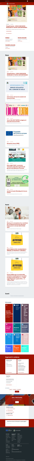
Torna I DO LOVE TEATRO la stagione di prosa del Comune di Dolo (16, 120)
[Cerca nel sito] (28, 3)
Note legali (18, 442)
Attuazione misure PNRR (13, 143)
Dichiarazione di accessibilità (19, 439)
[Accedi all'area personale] (28, 1)
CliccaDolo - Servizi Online (8, 438)
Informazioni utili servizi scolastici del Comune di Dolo (16, 97)
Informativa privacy (19, 437)
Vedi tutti (17, 391)
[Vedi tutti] (9, 33)
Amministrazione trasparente (14, 437)
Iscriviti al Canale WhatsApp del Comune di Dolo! (17, 191)
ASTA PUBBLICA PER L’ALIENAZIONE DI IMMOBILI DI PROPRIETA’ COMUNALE (16, 249)
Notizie (8, 71)
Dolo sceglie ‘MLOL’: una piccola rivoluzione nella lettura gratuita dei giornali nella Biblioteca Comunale (16, 166)
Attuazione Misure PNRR (14, 440)
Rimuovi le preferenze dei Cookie (9, 458)
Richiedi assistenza (19, 435)
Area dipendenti (8, 442)
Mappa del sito (7, 456)
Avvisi (7, 221)
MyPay (7, 439)
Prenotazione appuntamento (7, 436)
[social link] (18, 446)
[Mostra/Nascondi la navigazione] (0, 3)
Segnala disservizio (19, 436)
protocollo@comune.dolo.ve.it (15, 449)
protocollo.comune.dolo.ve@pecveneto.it (16, 451)
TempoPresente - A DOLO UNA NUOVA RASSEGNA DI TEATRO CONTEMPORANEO (17, 74)
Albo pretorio (13, 438)
